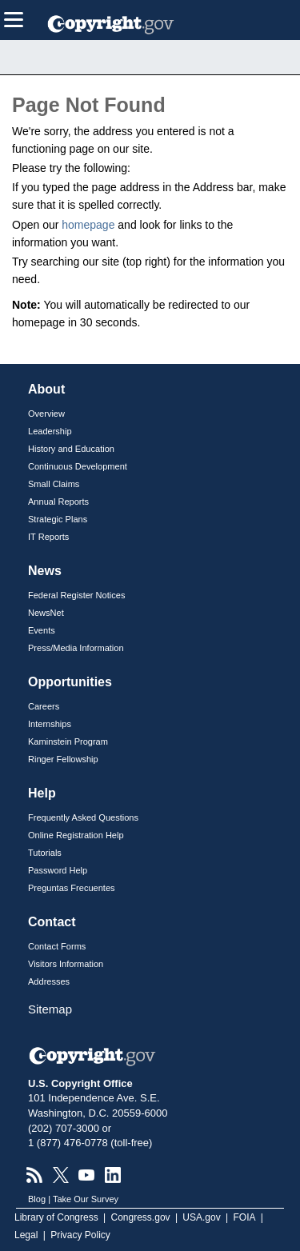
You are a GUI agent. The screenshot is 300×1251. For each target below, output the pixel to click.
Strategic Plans (57, 519)
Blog (37, 1199)
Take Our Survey (85, 1199)
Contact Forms (57, 946)
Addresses (49, 981)
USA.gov (201, 1217)
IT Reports (48, 537)
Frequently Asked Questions (83, 817)
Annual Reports (58, 501)
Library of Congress (56, 1217)
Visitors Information (65, 964)
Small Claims (53, 484)
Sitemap (50, 1009)
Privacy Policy (80, 1235)
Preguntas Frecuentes (71, 888)
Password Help (57, 870)
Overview (46, 413)
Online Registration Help (76, 835)
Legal (26, 1235)
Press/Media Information (76, 648)
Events (41, 630)
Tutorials (45, 852)
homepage (88, 224)
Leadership (50, 431)
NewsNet (46, 613)
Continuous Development (77, 466)
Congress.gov (140, 1217)
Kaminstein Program (68, 741)
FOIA (245, 1217)
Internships (49, 724)
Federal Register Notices (76, 595)
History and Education (71, 449)
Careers (43, 706)
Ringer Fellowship (63, 759)
